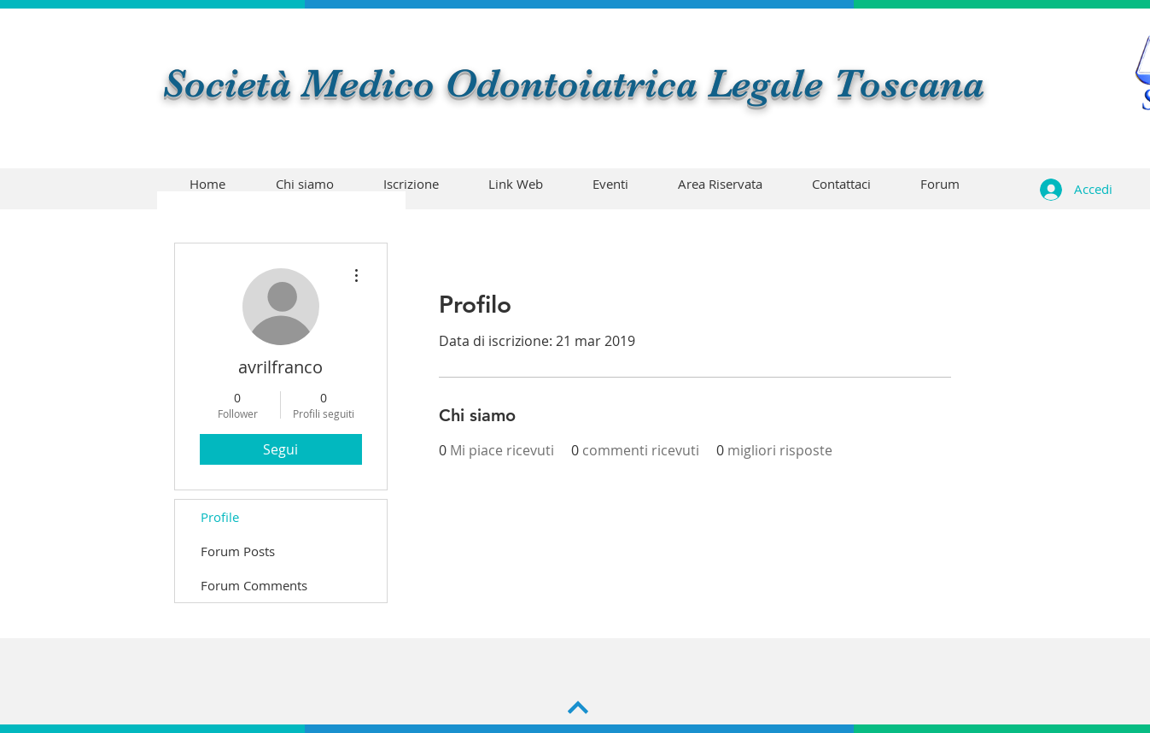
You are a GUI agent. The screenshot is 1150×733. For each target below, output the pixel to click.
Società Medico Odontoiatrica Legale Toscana (573, 84)
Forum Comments (254, 585)
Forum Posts (238, 551)
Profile (220, 516)
